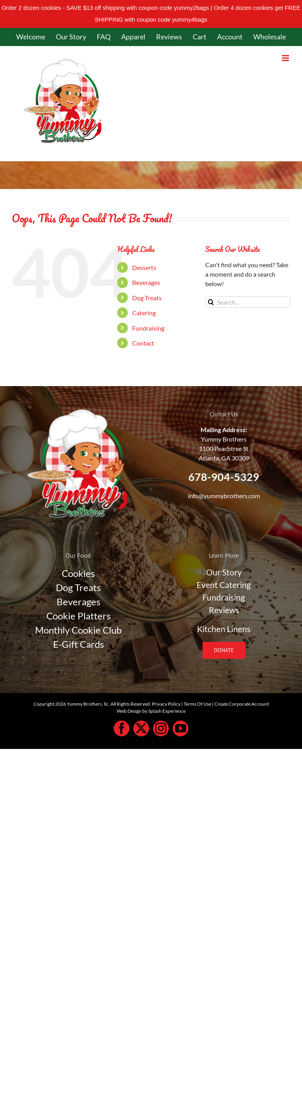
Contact (143, 343)
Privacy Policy (166, 704)
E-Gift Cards (78, 644)
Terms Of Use (197, 704)
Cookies (78, 573)
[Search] (211, 302)
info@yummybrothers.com (224, 495)
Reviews (224, 610)
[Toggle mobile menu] (286, 58)
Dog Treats (147, 297)
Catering (144, 312)
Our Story (224, 572)
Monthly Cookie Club (78, 630)
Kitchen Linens (223, 629)
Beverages (146, 282)
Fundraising (148, 328)
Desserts (144, 267)
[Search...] (247, 302)
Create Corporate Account (241, 704)
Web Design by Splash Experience (151, 711)
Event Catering (224, 585)
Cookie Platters (78, 615)
